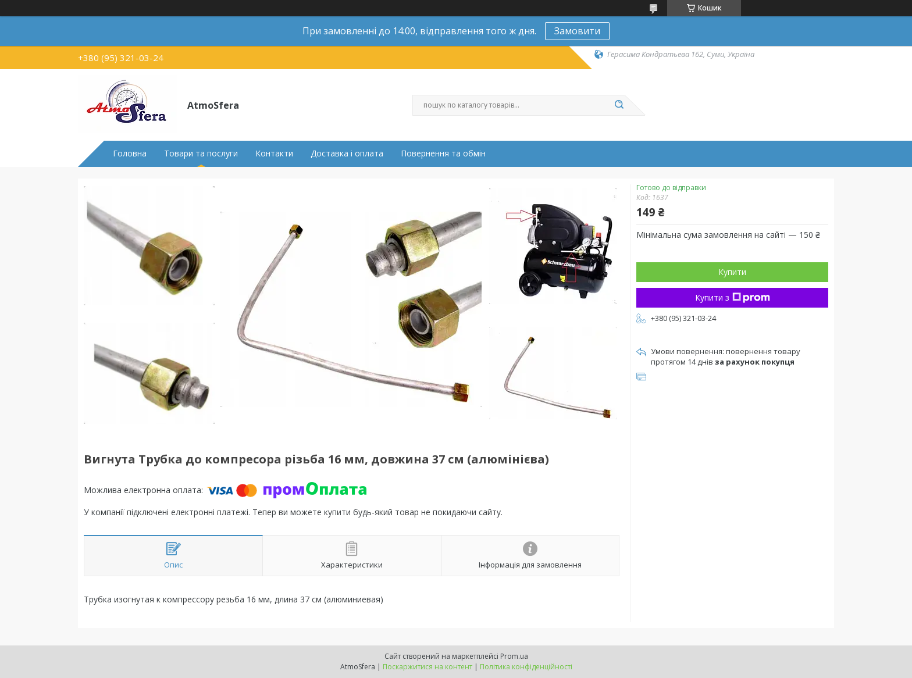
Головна (130, 153)
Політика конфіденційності (526, 667)
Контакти (274, 153)
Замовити (577, 30)
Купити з (732, 297)
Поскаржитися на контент (427, 667)
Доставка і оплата (347, 153)
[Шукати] (618, 105)
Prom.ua (514, 656)
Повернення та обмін (443, 153)
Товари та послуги (201, 153)
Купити (732, 271)
